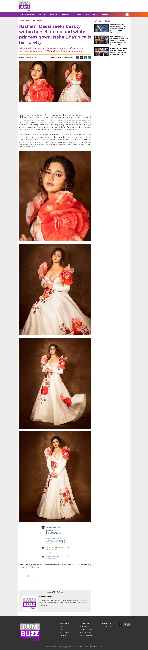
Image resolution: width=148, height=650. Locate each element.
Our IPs (64, 629)
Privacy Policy (85, 633)
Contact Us (106, 626)
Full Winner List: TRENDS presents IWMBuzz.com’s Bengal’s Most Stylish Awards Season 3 (119, 52)
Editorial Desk (31, 58)
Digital (42, 14)
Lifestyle (91, 14)
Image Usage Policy (85, 629)
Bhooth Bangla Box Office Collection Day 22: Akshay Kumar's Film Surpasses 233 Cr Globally (119, 29)
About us (64, 626)
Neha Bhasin (24, 576)
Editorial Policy (85, 626)
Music (66, 14)
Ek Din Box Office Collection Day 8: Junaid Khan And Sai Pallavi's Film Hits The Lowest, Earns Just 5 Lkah (119, 41)
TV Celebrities (37, 21)
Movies (54, 14)
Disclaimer (64, 636)
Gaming (104, 14)
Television (28, 14)
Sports (77, 14)
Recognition (64, 633)
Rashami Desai (33, 576)
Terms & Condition (85, 636)
